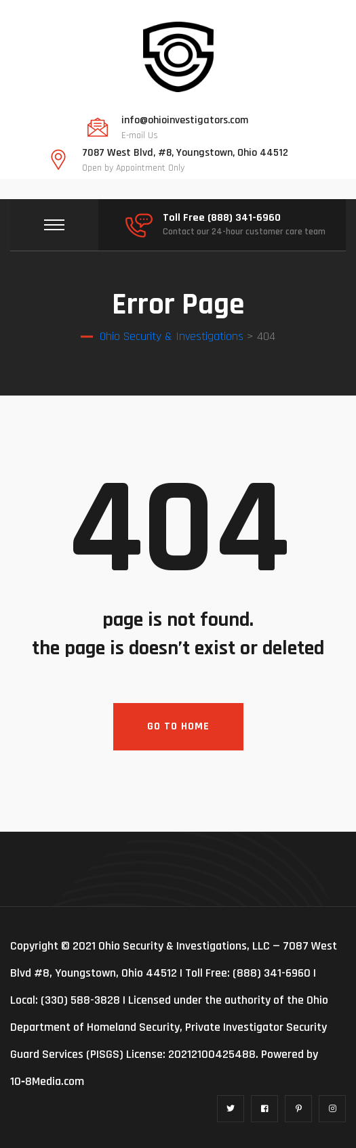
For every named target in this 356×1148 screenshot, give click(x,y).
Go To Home (178, 726)
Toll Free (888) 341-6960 (222, 218)
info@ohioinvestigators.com (184, 120)
